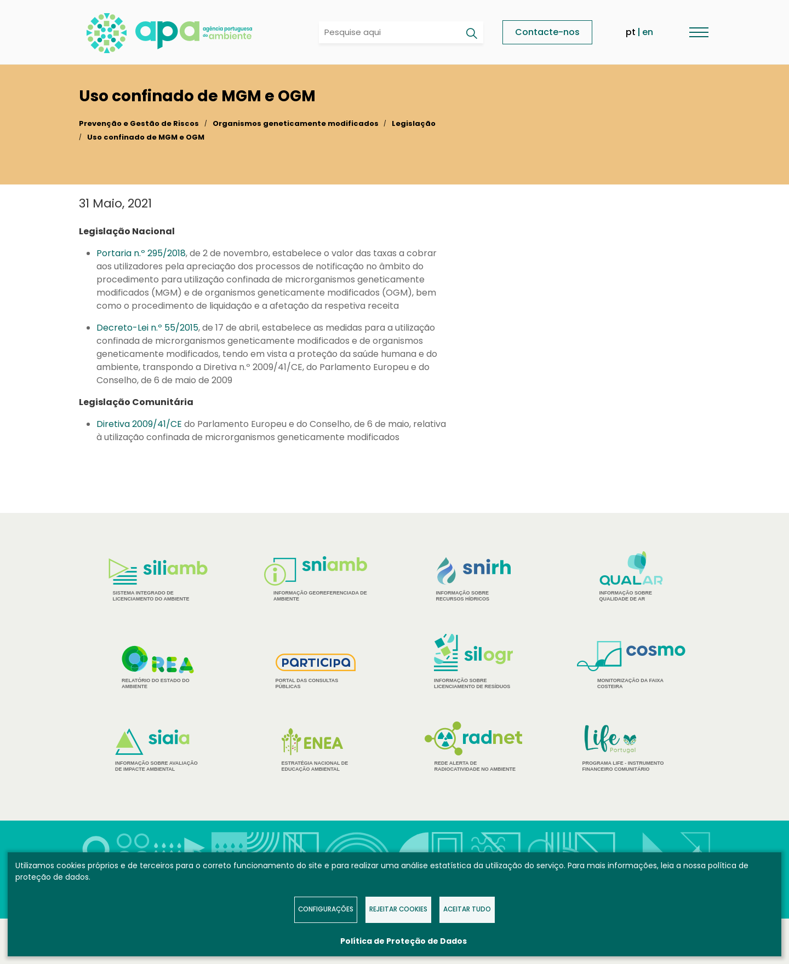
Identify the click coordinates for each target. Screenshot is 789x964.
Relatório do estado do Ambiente (158, 667)
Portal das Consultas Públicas (316, 671)
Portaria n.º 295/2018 (141, 253)
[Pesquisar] (471, 33)
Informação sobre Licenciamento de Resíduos (473, 661)
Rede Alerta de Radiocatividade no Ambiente (474, 746)
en (647, 32)
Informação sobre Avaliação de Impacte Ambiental (158, 750)
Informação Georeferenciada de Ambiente (315, 579)
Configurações (325, 909)
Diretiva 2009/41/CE (139, 424)
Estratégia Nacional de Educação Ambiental (316, 750)
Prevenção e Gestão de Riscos (139, 123)
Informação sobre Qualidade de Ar (631, 576)
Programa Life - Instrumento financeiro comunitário (631, 747)
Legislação (414, 123)
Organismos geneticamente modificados (296, 123)
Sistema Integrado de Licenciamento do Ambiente (158, 580)
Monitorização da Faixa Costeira (631, 665)
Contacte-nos (547, 32)
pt (631, 32)
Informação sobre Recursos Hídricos (473, 579)
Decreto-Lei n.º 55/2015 (147, 327)
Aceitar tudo (467, 909)
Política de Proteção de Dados (403, 941)
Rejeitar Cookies (398, 909)
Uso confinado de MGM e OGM (145, 137)
